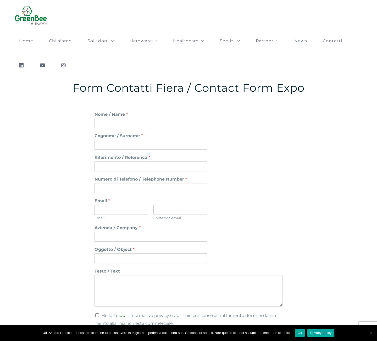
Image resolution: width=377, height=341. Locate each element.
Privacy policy (321, 333)
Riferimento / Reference (122, 157)
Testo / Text (107, 271)
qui (123, 315)
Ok (300, 333)
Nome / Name (111, 114)
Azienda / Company (118, 227)
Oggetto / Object (115, 249)
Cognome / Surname (119, 135)
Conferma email (167, 218)
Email (102, 200)
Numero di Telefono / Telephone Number (141, 179)
